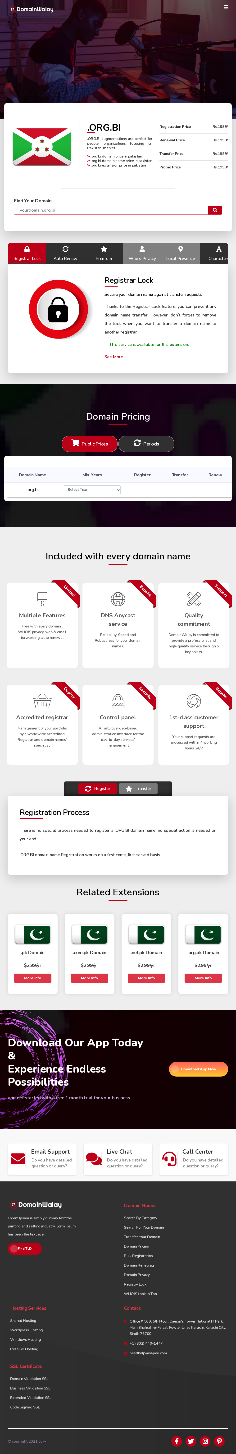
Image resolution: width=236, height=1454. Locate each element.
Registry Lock (135, 1284)
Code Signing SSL (25, 1407)
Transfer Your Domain (142, 1237)
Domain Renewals (139, 1265)
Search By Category (140, 1218)
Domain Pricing (136, 1246)
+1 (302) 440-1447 (146, 1343)
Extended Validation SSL (30, 1397)
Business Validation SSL (30, 1388)
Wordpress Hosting (26, 1330)
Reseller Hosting (24, 1349)
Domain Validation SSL (29, 1378)
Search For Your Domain (144, 1227)
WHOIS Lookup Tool (141, 1293)
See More (113, 357)
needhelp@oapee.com (148, 1353)
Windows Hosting (25, 1339)
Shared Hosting (23, 1320)
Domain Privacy (137, 1274)
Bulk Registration (138, 1256)
